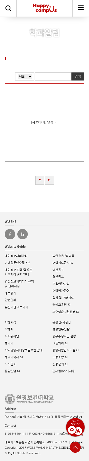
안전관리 (10, 300)
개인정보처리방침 (16, 256)
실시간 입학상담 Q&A (75, 427)
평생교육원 (59, 304)
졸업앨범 (10, 371)
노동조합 (58, 357)
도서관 (9, 364)
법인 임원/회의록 (63, 256)
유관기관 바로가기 (16, 307)
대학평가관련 (61, 290)
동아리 (9, 343)
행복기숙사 (12, 357)
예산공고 (58, 270)
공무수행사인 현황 (64, 336)
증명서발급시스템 (63, 350)
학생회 (9, 329)
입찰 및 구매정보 (63, 298)
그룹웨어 (58, 343)
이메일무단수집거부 (17, 262)
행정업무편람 (61, 329)
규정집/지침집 (61, 322)
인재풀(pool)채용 (63, 371)
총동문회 (58, 364)
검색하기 (8, 8)
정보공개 (10, 293)
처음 (39, 180)
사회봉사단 (12, 336)
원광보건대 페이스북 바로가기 (10, 234)
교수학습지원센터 (63, 311)
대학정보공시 (61, 262)
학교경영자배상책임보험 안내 (23, 350)
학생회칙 (10, 322)
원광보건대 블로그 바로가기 (22, 234)
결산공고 (58, 276)
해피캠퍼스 (45, 8)
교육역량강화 (61, 284)
